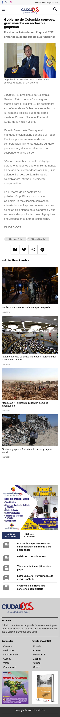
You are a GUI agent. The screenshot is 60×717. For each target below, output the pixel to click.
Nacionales (8, 650)
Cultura (7, 659)
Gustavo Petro (16, 239)
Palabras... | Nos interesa (31, 556)
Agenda (37, 659)
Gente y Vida (9, 667)
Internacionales (11, 654)
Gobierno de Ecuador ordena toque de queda (26, 307)
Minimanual (39, 654)
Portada (37, 646)
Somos (36, 667)
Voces (6, 663)
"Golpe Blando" (39, 239)
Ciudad (36, 663)
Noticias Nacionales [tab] (29, 535)
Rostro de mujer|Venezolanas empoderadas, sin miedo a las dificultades (34, 546)
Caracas (7, 646)
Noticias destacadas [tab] (10, 535)
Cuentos (37, 650)
